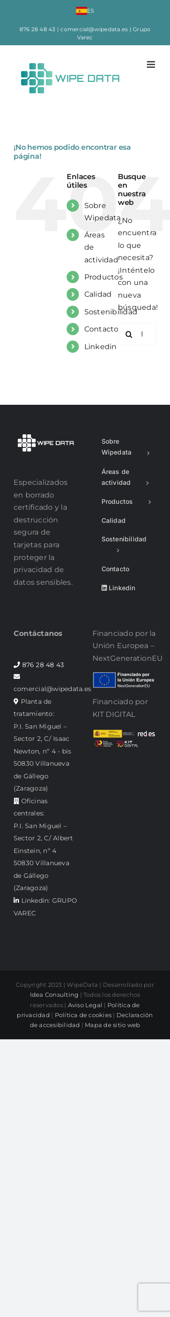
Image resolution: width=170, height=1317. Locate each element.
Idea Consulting (54, 994)
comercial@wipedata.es (94, 29)
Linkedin (100, 346)
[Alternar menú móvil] (151, 64)
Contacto (101, 329)
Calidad (98, 294)
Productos (103, 277)
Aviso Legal (85, 1005)
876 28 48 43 (37, 29)
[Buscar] (129, 334)
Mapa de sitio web (112, 1024)
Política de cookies (83, 1015)
